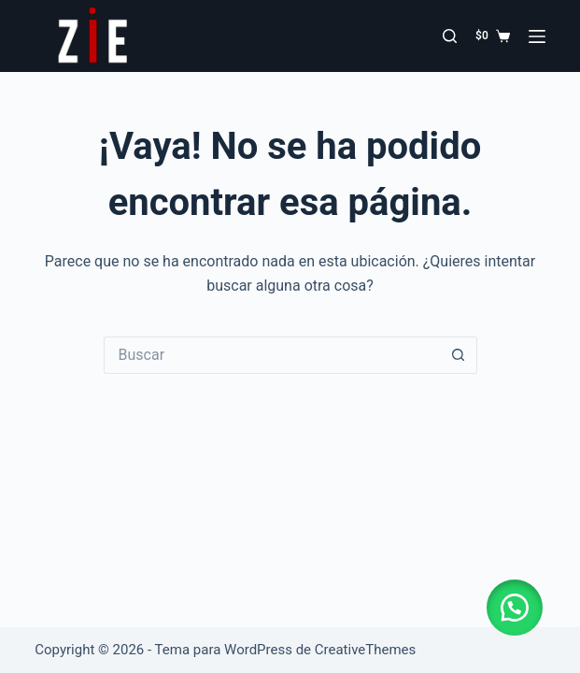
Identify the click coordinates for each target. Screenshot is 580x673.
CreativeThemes (366, 649)
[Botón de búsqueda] (458, 355)
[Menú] (537, 36)
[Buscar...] (272, 355)
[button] (515, 608)
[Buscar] (450, 36)
